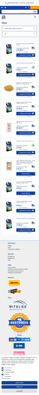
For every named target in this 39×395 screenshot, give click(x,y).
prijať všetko (19, 383)
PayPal (7, 374)
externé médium (10, 372)
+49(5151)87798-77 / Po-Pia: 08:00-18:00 (19, 3)
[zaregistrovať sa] (5, 7)
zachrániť (19, 391)
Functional (8, 376)
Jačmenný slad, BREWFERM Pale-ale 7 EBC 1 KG (24, 182)
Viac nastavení (6, 378)
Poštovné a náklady (14, 249)
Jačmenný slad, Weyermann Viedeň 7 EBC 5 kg (24, 102)
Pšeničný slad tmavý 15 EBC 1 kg (25, 63)
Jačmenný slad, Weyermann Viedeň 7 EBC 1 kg (24, 202)
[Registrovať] (2, 7)
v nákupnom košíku (26, 55)
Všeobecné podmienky (15, 272)
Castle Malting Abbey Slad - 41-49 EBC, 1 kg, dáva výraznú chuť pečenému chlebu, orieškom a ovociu (25, 162)
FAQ (9, 247)
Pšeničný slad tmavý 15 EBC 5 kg (25, 218)
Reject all (20, 387)
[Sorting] (19, 29)
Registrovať (11, 258)
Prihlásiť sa (11, 256)
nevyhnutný (8, 368)
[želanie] (28, 7)
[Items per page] (19, 34)
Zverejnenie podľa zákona (15, 271)
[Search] (34, 11)
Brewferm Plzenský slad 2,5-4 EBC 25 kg (24, 122)
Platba (10, 245)
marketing (8, 370)
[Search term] (17, 11)
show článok (26, 174)
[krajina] (25, 7)
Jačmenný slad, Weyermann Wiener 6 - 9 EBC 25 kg (24, 83)
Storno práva (12, 267)
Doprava (29, 57)
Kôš (9, 260)
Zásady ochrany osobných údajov (18, 269)
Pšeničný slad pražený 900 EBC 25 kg (25, 44)
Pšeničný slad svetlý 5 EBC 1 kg (25, 141)
